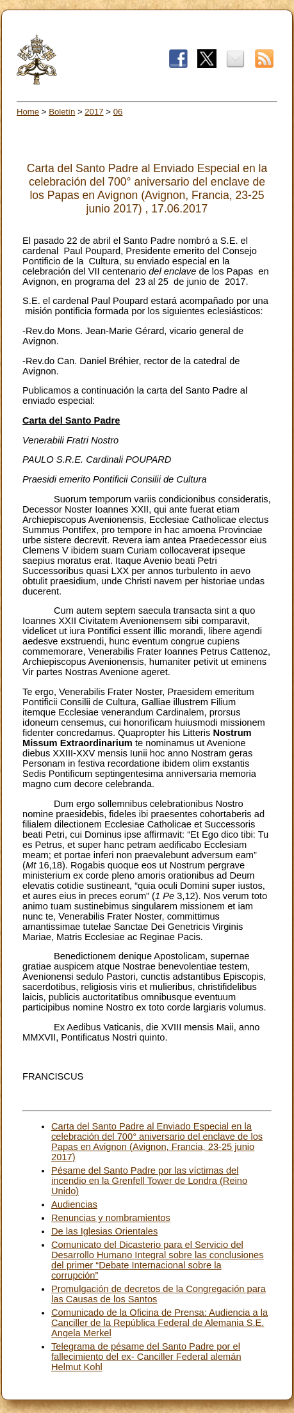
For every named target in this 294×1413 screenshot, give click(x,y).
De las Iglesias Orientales (104, 1231)
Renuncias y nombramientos (110, 1218)
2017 (94, 111)
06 (118, 111)
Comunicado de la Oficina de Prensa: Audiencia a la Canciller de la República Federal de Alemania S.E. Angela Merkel (159, 1322)
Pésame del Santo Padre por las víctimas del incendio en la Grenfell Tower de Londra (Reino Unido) (149, 1180)
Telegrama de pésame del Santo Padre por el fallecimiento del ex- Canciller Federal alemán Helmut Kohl (146, 1356)
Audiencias (74, 1204)
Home (28, 111)
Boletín (62, 111)
